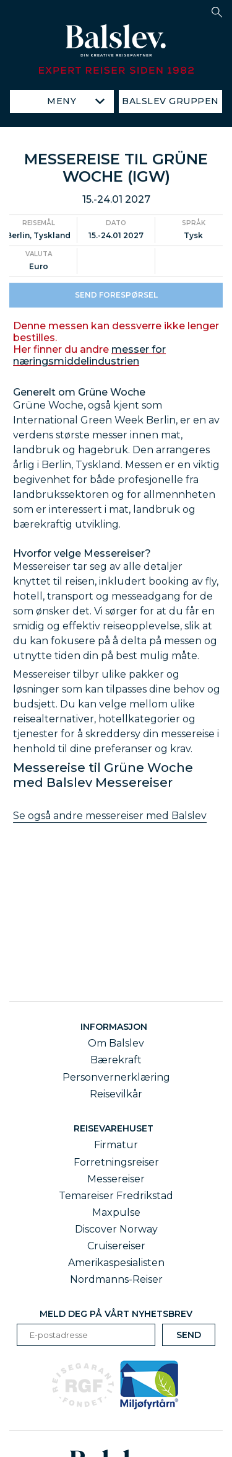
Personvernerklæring (116, 1077)
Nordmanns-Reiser (116, 1279)
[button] (217, 12)
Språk (193, 233)
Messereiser (116, 1179)
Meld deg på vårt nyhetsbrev (116, 1313)
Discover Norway (116, 1229)
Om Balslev (116, 1043)
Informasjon (116, 1026)
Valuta (38, 264)
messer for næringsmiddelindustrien (89, 365)
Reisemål (38, 233)
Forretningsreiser (116, 1162)
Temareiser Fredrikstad (116, 1196)
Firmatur (116, 1145)
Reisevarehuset (116, 1128)
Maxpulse (116, 1212)
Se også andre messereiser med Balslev (110, 826)
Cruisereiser (116, 1246)
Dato (116, 233)
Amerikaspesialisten (116, 1263)
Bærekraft (116, 1060)
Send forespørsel (116, 304)
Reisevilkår (116, 1094)
